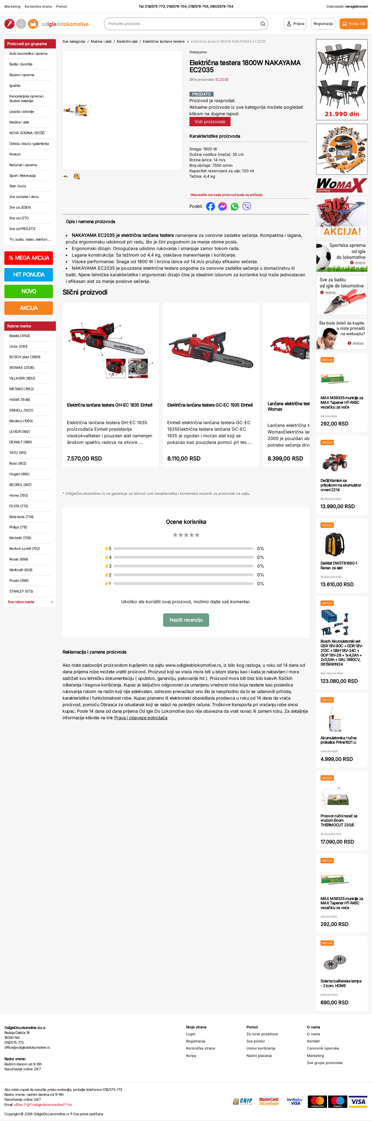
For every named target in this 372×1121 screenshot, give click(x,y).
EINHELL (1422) (21, 410)
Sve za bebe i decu (24, 196)
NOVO (28, 291)
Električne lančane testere (164, 41)
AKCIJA (29, 308)
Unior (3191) (18, 346)
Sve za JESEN (20, 207)
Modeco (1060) (21, 421)
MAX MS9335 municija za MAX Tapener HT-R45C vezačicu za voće (341, 402)
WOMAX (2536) (21, 367)
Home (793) (18, 495)
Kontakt (313, 1041)
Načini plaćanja (259, 1055)
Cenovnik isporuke (323, 1048)
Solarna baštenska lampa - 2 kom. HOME (340, 983)
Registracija (195, 1041)
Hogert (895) (19, 474)
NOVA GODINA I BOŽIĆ (27, 133)
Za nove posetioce (262, 1034)
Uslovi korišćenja (260, 1048)
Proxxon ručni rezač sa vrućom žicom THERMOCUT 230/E (338, 820)
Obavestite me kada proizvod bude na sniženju (226, 195)
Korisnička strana (38, 6)
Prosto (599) (19, 580)
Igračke (14, 85)
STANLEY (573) (21, 591)
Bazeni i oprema (21, 75)
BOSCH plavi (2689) (24, 357)
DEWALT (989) (20, 442)
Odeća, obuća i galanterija (29, 143)
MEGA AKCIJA (28, 258)
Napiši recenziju (186, 620)
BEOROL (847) (20, 484)
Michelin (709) (20, 538)
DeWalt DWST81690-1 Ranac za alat (338, 565)
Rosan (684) (18, 559)
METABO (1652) (21, 389)
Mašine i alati (19, 122)
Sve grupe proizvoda (324, 1062)
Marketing (12, 6)
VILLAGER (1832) (22, 378)
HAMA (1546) (19, 399)
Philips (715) (18, 527)
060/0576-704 (221, 6)
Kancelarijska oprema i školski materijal (26, 98)
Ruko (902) (18, 463)
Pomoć (61, 6)
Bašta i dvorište (21, 64)
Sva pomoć (255, 1041)
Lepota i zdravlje (21, 111)
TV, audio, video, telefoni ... (30, 239)
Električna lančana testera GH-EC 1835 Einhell (109, 405)
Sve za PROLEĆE (22, 228)
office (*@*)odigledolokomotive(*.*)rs (43, 1104)
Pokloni (14, 154)
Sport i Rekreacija (22, 175)
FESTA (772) (18, 506)
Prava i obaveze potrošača (140, 717)
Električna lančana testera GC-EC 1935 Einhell (209, 405)
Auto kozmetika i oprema (28, 53)
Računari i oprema (23, 165)
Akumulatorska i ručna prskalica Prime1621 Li (338, 740)
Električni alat (127, 41)
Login (190, 1034)
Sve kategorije (74, 41)
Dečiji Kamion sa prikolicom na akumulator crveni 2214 (340, 485)
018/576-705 (198, 6)
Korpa (191, 1055)
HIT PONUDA (28, 274)
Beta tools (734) (21, 516)
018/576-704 (176, 6)
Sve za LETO (19, 218)
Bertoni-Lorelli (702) (24, 548)
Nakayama (198, 52)
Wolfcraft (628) (20, 570)
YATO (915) (18, 452)
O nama (313, 1034)
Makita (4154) (19, 336)
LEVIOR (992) (19, 431)
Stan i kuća (17, 186)
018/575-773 (155, 6)
